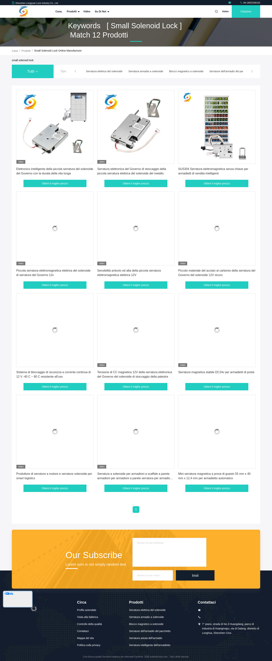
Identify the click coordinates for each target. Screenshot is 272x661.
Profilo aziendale (86, 610)
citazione (246, 11)
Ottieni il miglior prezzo (55, 183)
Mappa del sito (85, 638)
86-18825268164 (250, 2)
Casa (15, 50)
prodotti (26, 50)
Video (86, 11)
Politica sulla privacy (88, 645)
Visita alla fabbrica (87, 617)
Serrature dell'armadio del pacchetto (150, 631)
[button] (75, 71)
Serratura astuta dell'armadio (145, 638)
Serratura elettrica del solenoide (147, 610)
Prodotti (73, 11)
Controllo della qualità (89, 624)
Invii (195, 575)
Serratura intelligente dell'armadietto (150, 645)
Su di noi (101, 11)
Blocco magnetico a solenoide (146, 624)
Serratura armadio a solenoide (146, 617)
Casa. (58, 11)
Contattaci (83, 631)
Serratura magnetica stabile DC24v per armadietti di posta (216, 372)
